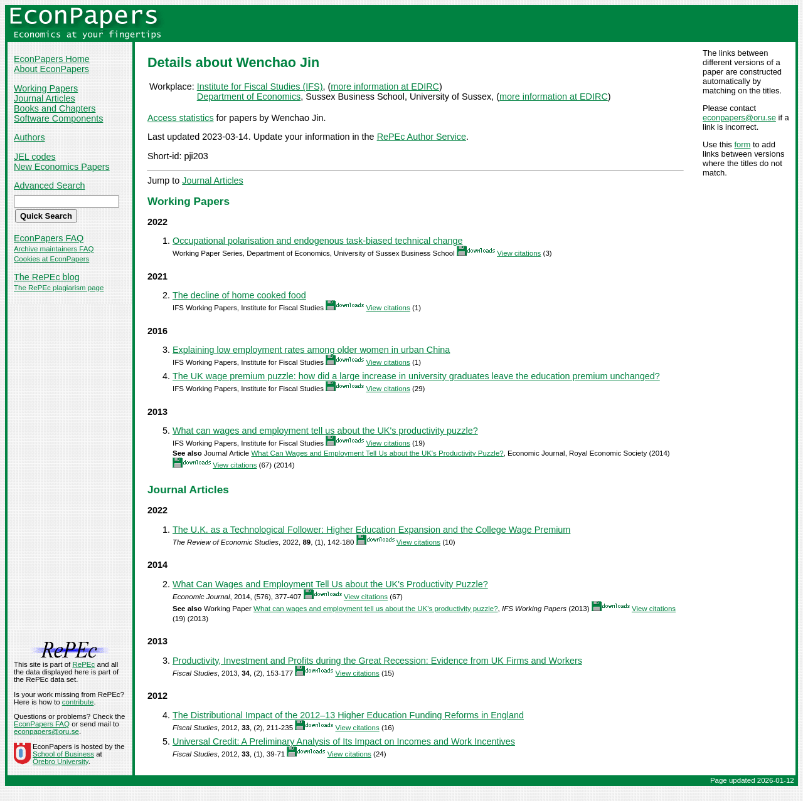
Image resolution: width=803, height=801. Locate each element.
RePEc (83, 664)
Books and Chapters (54, 108)
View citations (519, 253)
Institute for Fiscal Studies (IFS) (260, 86)
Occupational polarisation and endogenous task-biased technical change (317, 241)
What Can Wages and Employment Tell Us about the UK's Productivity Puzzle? (377, 453)
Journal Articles (44, 98)
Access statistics (180, 118)
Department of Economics (249, 97)
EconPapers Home (52, 59)
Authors (29, 137)
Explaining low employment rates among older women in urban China (311, 350)
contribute (78, 702)
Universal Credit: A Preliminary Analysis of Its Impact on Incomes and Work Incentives (344, 741)
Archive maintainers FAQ (53, 249)
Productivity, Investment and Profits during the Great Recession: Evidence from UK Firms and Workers (377, 661)
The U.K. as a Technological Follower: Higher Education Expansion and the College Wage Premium (371, 530)
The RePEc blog (47, 277)
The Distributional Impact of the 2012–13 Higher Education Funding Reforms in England (348, 715)
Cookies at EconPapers (51, 259)
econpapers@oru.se (739, 117)
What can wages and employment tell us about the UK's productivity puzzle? (325, 431)
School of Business (63, 754)
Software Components (58, 118)
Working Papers (46, 88)
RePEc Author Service (421, 137)
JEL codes (35, 157)
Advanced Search (49, 186)
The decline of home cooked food (239, 295)
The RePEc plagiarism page (59, 287)
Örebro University (60, 761)
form (742, 144)
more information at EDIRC (385, 86)
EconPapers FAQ (48, 238)
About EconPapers (51, 69)
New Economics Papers (62, 167)
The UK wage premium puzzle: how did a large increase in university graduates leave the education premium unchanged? (416, 376)
